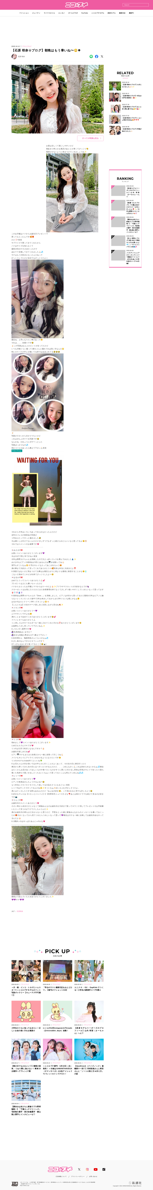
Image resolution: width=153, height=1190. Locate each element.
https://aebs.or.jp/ (24, 1185)
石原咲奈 (20, 911)
